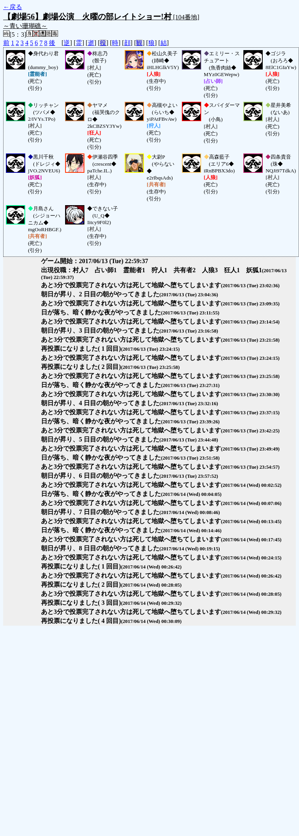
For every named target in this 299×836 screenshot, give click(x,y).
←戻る (12, 7)
